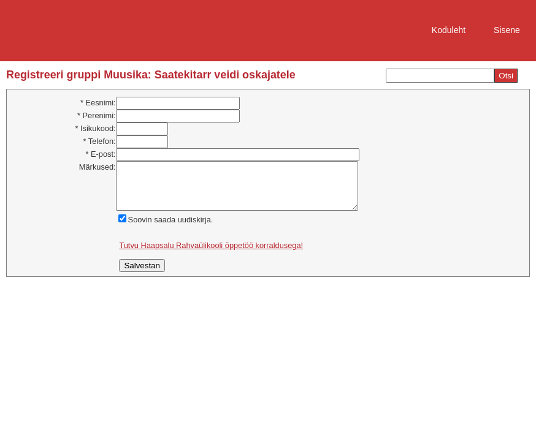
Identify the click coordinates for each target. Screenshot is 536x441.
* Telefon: (99, 141)
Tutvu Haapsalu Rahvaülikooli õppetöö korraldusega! (211, 254)
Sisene (507, 30)
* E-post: (101, 154)
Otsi (506, 75)
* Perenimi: (96, 115)
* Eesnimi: (98, 102)
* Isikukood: (95, 128)
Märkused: (97, 167)
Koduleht (448, 30)
